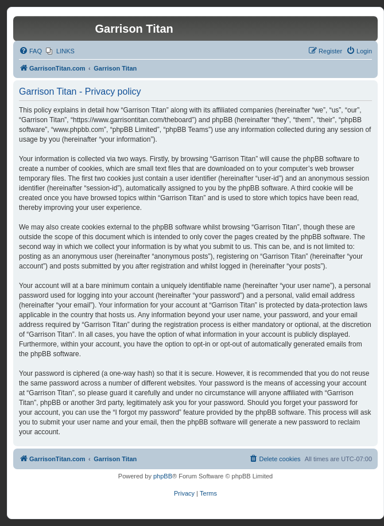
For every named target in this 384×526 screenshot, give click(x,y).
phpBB (162, 476)
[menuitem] (30, 51)
